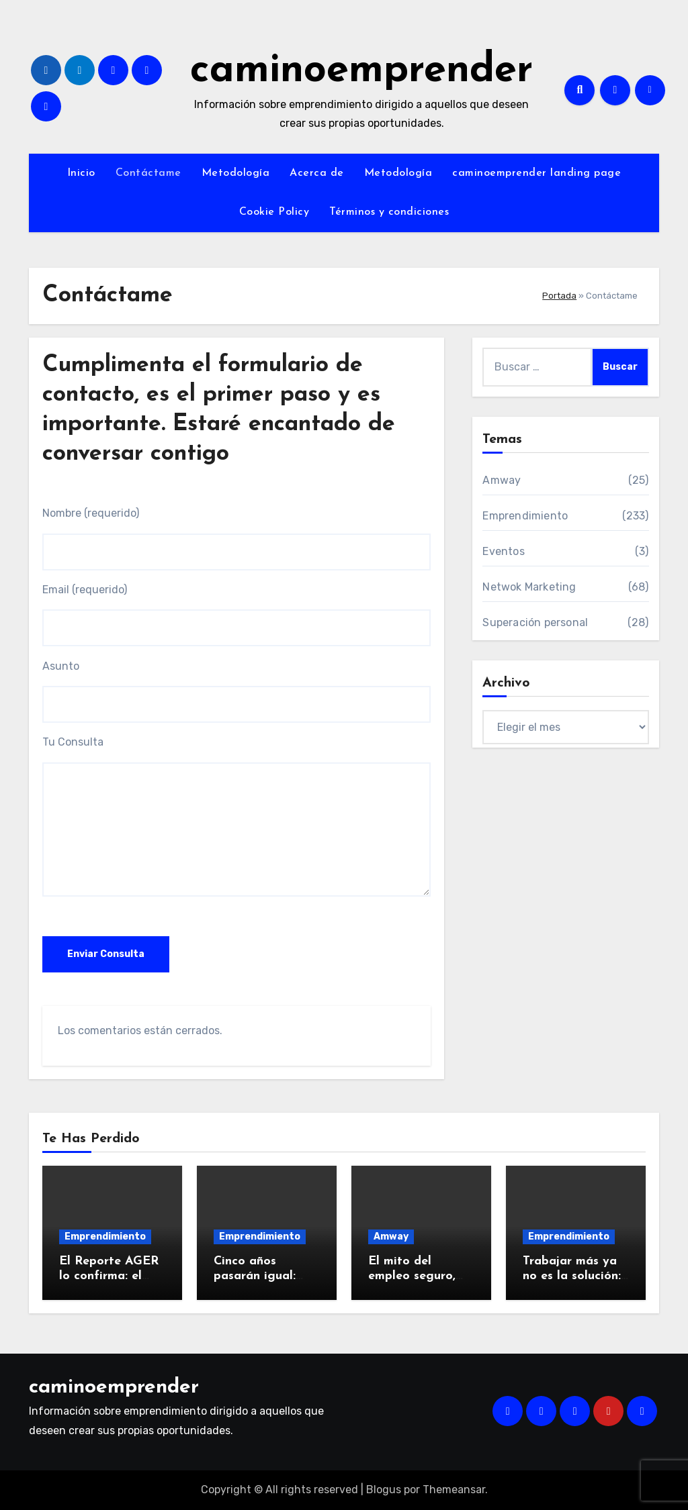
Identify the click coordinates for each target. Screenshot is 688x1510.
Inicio (81, 173)
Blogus (383, 1489)
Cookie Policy (274, 212)
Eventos (503, 551)
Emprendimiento (525, 515)
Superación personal (535, 622)
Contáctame (148, 173)
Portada (559, 296)
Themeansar (454, 1489)
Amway (501, 480)
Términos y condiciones (389, 212)
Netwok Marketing (529, 587)
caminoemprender (361, 71)
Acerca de (317, 173)
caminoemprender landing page (536, 173)
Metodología (236, 173)
